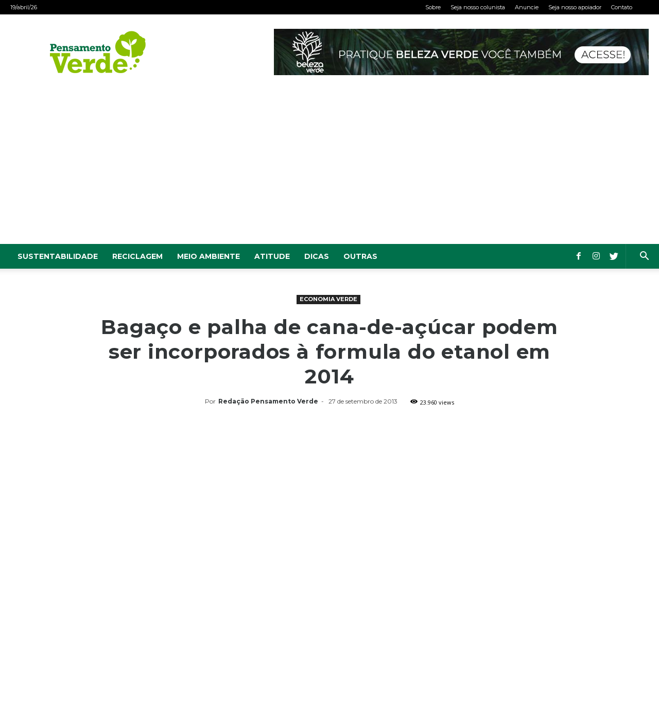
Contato (621, 7)
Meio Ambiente (208, 256)
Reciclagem (137, 256)
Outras (360, 256)
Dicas (316, 256)
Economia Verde (328, 299)
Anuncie (527, 7)
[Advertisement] (329, 167)
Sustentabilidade (58, 256)
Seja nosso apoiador (574, 7)
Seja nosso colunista (477, 7)
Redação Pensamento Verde (268, 401)
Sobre (433, 7)
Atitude (272, 256)
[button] (644, 257)
